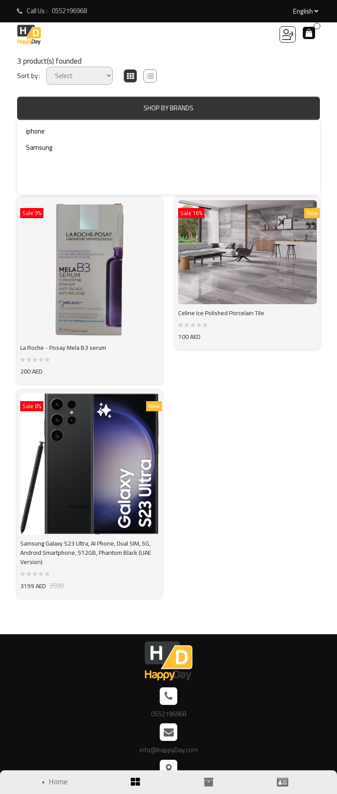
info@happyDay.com (169, 750)
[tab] (130, 76)
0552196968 (69, 11)
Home (58, 782)
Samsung (39, 149)
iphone (35, 133)
